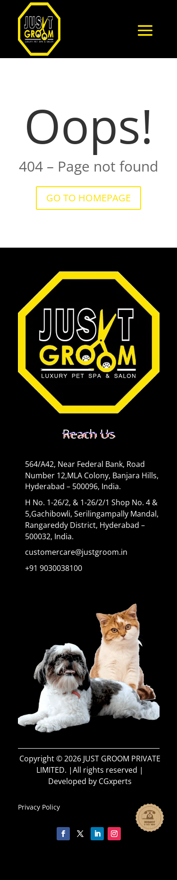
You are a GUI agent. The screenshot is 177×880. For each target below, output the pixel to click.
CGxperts (115, 781)
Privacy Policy (39, 806)
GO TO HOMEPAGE (88, 197)
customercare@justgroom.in (76, 552)
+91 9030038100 (53, 568)
